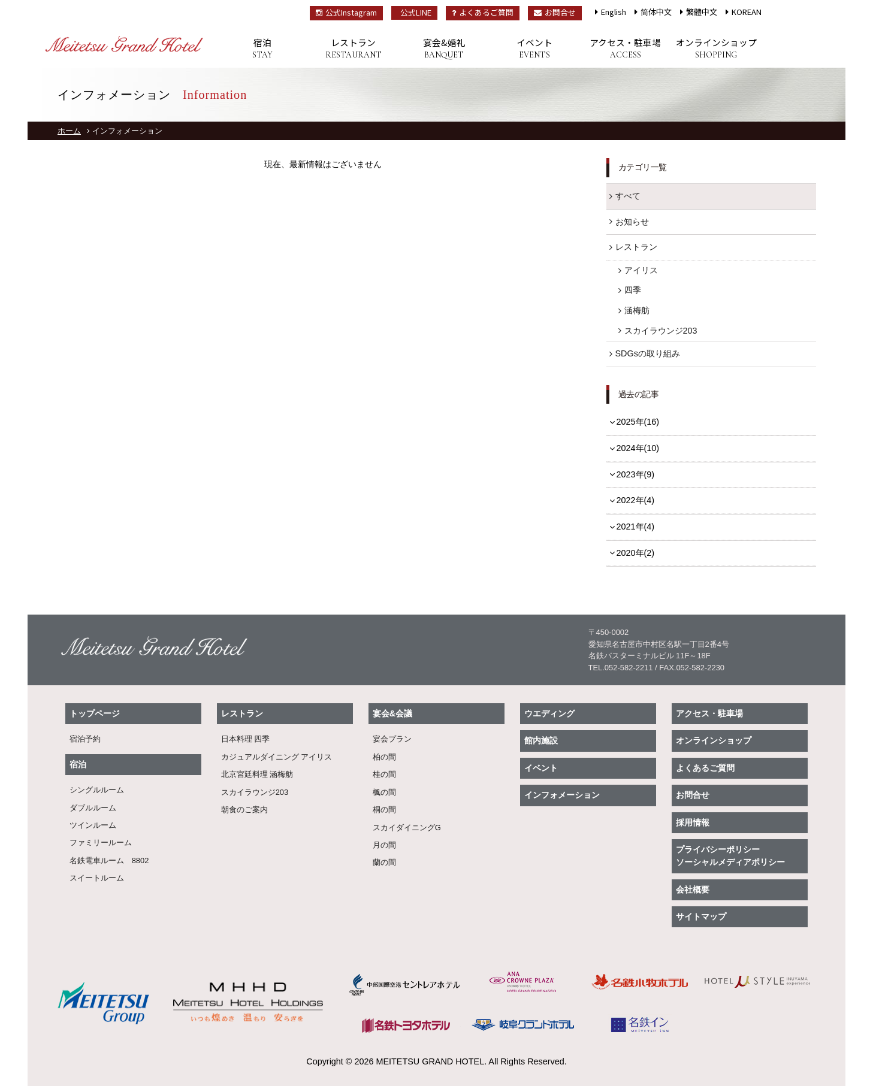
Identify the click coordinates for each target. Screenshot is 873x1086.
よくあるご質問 (482, 12)
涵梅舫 (637, 310)
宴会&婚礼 (443, 49)
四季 (632, 290)
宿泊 (263, 49)
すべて (628, 196)
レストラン (353, 49)
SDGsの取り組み (647, 353)
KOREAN (747, 11)
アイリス (641, 270)
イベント (535, 49)
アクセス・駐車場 (625, 49)
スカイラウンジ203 (660, 330)
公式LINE (415, 12)
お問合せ (555, 12)
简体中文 (656, 11)
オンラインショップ (715, 49)
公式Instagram (346, 12)
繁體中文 (701, 11)
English (613, 11)
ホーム (69, 130)
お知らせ (632, 221)
